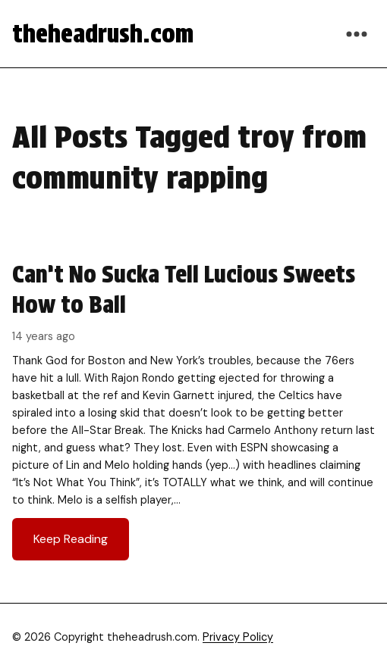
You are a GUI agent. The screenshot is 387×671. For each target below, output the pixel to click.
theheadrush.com (103, 33)
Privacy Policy (238, 637)
